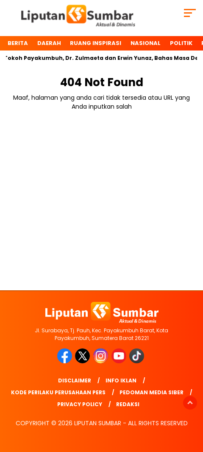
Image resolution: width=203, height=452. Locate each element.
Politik (181, 43)
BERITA (18, 43)
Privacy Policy (79, 404)
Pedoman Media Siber (152, 392)
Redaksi (127, 404)
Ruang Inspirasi (95, 43)
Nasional (146, 43)
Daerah (49, 43)
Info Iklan (121, 380)
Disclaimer (74, 380)
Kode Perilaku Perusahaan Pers (58, 392)
